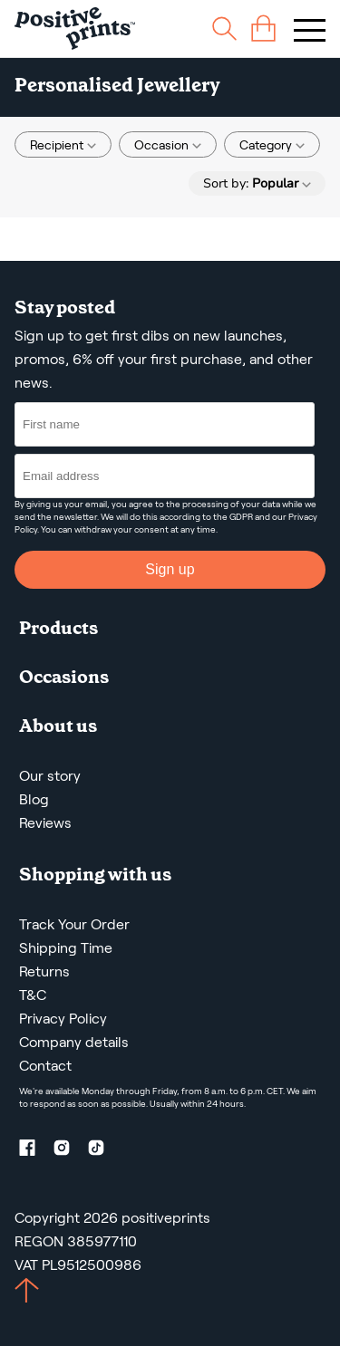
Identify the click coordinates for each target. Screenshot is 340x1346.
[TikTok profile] (103, 1151)
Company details (74, 1042)
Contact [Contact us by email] (45, 1065)
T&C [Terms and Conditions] (32, 995)
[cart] (263, 28)
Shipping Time (65, 948)
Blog (34, 799)
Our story (50, 776)
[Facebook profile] (34, 1151)
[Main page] (75, 28)
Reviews (45, 823)
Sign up (169, 569)
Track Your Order (74, 924)
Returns (44, 971)
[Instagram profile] (68, 1151)
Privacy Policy (63, 1018)
